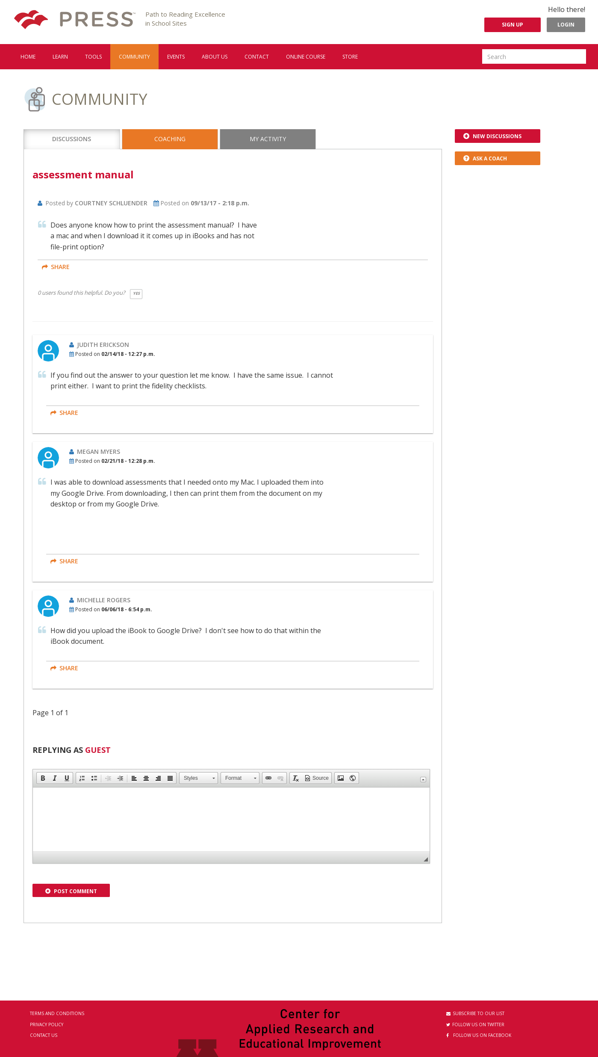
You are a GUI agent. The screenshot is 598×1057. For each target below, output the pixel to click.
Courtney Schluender (111, 203)
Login (565, 24)
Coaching (170, 139)
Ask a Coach (485, 158)
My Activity (268, 139)
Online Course (305, 56)
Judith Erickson (103, 344)
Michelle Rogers (103, 600)
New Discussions (492, 136)
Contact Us (43, 1035)
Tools (93, 56)
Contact (257, 56)
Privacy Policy (46, 1024)
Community (134, 56)
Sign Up (512, 24)
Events (176, 56)
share (56, 267)
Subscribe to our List (475, 1013)
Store (350, 56)
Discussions (71, 139)
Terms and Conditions (57, 1013)
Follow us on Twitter (475, 1024)
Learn (60, 56)
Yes (136, 293)
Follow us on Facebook (478, 1035)
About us (214, 56)
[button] (43, 778)
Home (28, 56)
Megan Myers (98, 451)
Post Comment (71, 891)
